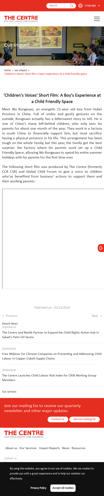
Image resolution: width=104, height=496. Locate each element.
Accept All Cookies (63, 488)
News (65, 448)
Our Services (28, 448)
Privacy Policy (38, 488)
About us (11, 448)
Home (7, 70)
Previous (9, 316)
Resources (78, 448)
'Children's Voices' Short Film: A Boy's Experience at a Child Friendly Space (45, 74)
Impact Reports (49, 448)
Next (97, 316)
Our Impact (20, 70)
